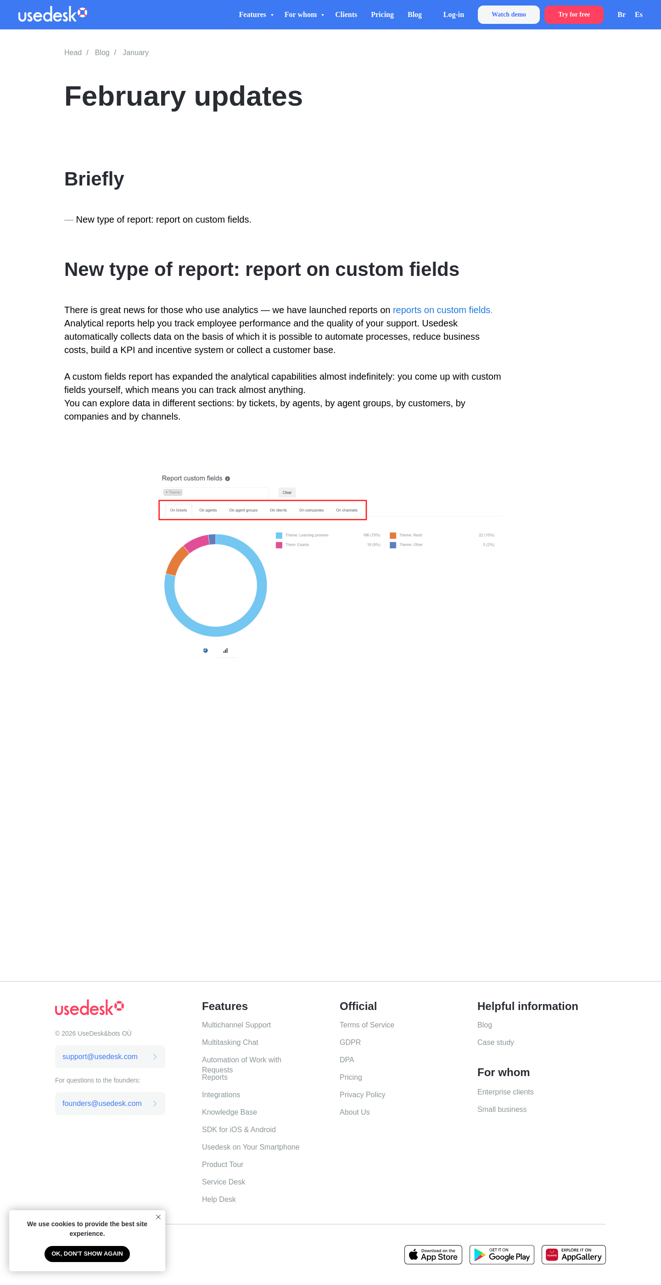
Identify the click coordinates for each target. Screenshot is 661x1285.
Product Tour (222, 1164)
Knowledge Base (229, 1112)
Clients (346, 14)
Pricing (382, 14)
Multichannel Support (236, 1025)
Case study (495, 1042)
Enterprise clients (505, 1092)
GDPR (350, 1042)
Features (253, 14)
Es (639, 14)
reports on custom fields (441, 310)
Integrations (221, 1095)
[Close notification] (158, 1217)
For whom (302, 14)
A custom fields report (108, 376)
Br (621, 14)
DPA (347, 1060)
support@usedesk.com (100, 1057)
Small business (502, 1109)
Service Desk (223, 1182)
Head (73, 52)
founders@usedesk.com (102, 1103)
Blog (415, 14)
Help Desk (219, 1199)
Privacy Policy (363, 1095)
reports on (371, 310)
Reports (215, 1077)
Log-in (453, 14)
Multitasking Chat (230, 1042)
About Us (355, 1112)
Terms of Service (367, 1025)
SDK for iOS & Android (239, 1129)
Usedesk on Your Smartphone (251, 1147)
